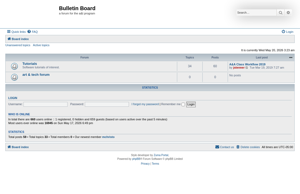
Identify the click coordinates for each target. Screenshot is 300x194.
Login (12, 98)
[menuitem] (32, 32)
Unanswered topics (17, 45)
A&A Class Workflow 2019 (247, 64)
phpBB (136, 158)
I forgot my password (145, 104)
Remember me (173, 104)
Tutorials (29, 64)
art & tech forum (36, 75)
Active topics (41, 45)
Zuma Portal (161, 155)
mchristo (108, 136)
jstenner (239, 67)
